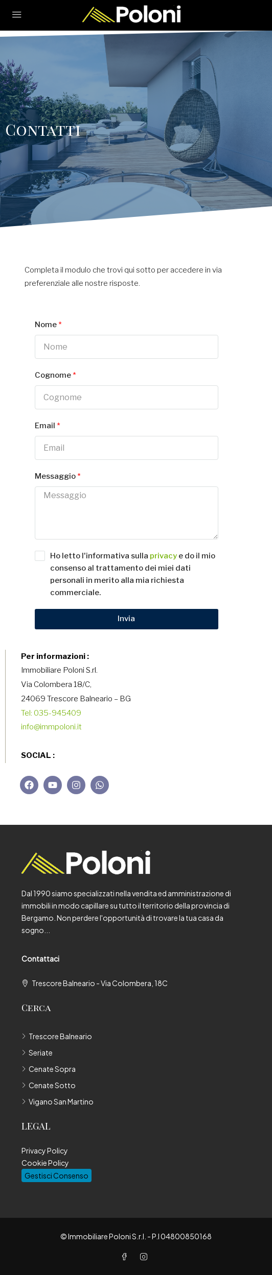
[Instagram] (145, 1256)
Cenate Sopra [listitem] (48, 1068)
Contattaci (40, 958)
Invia (126, 618)
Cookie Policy (45, 1162)
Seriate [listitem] (37, 1052)
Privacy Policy (44, 1150)
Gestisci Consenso (56, 1175)
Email (45, 425)
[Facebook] (126, 1256)
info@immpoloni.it (51, 726)
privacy (163, 555)
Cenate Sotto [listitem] (48, 1085)
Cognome (53, 375)
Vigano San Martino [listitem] (57, 1101)
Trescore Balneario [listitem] (56, 1036)
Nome (46, 324)
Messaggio (55, 476)
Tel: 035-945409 (51, 713)
